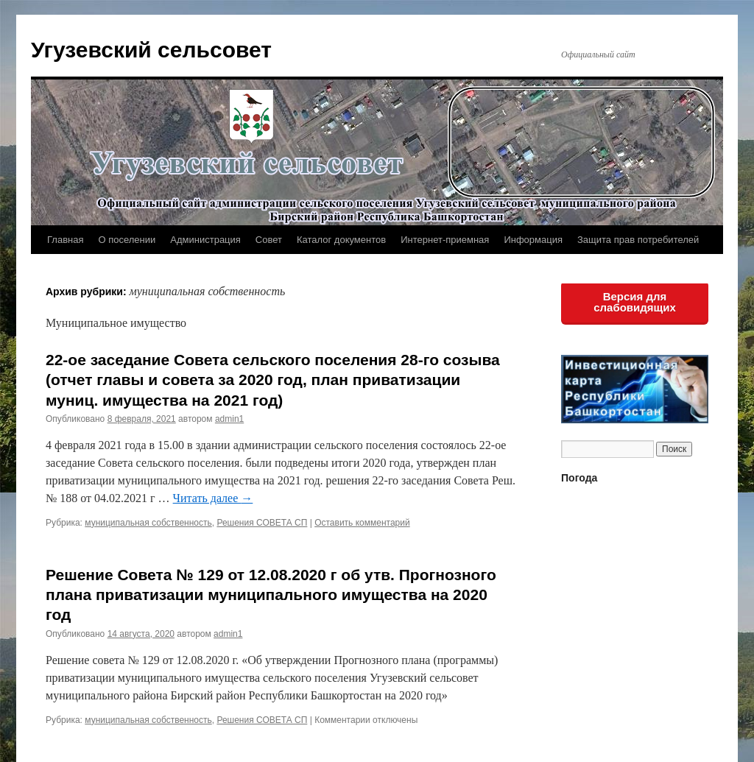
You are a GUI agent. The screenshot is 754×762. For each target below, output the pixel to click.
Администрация (205, 239)
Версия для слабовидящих (634, 302)
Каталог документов (341, 239)
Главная (65, 239)
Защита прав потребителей (638, 239)
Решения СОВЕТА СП (261, 523)
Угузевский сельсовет (151, 50)
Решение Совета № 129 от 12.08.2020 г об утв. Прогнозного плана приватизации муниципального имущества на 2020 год (271, 595)
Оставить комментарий (362, 523)
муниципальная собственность (148, 523)
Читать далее (213, 498)
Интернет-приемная (445, 239)
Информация (533, 239)
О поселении (126, 239)
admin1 (229, 419)
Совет (269, 239)
